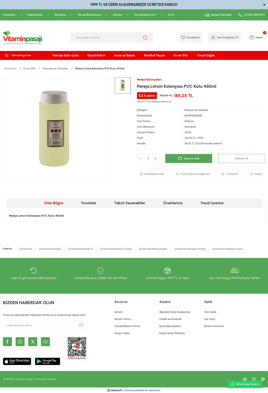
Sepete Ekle (189, 158)
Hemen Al (241, 158)
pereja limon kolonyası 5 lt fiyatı (189, 249)
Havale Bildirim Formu (127, 326)
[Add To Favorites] (152, 174)
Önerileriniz (173, 203)
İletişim (119, 312)
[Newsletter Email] (44, 325)
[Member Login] (213, 37)
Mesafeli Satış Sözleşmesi (174, 312)
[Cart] (256, 37)
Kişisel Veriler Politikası (172, 333)
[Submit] (81, 325)
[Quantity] (148, 158)
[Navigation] (22, 55)
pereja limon (25, 249)
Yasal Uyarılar (212, 203)
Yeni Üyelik (210, 312)
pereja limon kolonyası (50, 249)
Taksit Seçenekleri (129, 203)
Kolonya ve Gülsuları (196, 110)
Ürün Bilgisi (53, 203)
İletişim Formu (123, 319)
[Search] (111, 37)
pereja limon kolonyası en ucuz (228, 249)
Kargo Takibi (122, 333)
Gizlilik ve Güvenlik (170, 319)
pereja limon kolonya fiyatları (153, 249)
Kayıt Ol (233, 37)
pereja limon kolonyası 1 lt (80, 249)
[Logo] (22, 37)
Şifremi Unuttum (214, 326)
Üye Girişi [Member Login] (222, 37)
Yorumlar (88, 203)
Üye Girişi (209, 319)
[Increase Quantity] (155, 158)
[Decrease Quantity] (141, 158)
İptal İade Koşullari (170, 326)
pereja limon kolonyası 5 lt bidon (116, 249)
